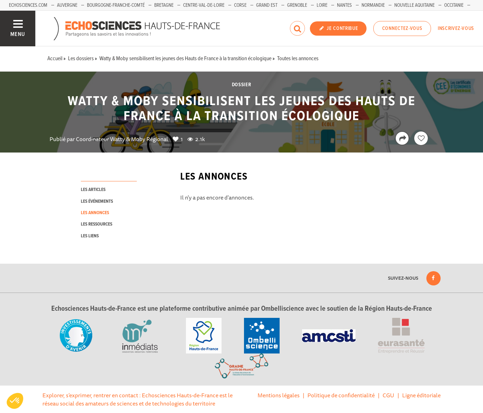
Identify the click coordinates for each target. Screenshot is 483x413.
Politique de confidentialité (341, 395)
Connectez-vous (402, 28)
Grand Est (266, 5)
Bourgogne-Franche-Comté (116, 5)
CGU (388, 395)
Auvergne (67, 5)
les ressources (96, 224)
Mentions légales (279, 395)
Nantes (344, 5)
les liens (90, 236)
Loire (322, 5)
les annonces (95, 213)
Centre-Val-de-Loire (203, 5)
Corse (240, 5)
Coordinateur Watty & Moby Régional (122, 139)
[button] (15, 400)
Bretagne (163, 5)
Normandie (373, 5)
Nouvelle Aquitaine (414, 5)
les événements (97, 201)
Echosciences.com (28, 5)
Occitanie (453, 5)
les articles (93, 190)
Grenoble (297, 5)
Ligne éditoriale (421, 395)
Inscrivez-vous (456, 28)
